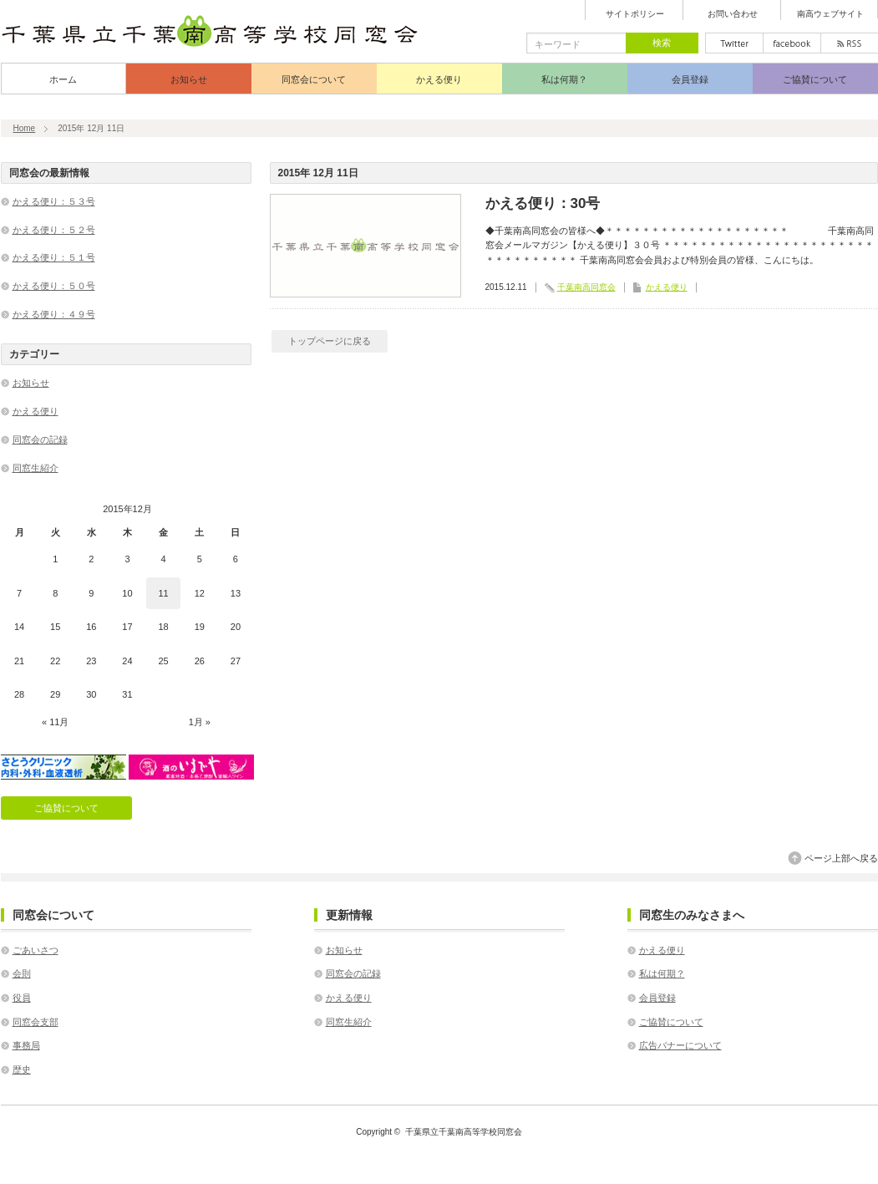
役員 (22, 998)
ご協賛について (815, 79)
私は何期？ (564, 79)
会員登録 (690, 79)
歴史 (22, 1070)
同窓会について (314, 79)
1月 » (200, 722)
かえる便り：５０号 (54, 286)
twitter (734, 43)
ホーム (63, 79)
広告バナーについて (680, 1045)
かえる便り (439, 79)
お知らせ (188, 79)
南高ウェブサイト (830, 14)
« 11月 (55, 722)
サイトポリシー (635, 14)
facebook (792, 43)
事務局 (26, 1045)
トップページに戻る (329, 341)
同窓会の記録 (40, 439)
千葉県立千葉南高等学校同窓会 (463, 1131)
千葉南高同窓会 (586, 287)
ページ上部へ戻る (841, 858)
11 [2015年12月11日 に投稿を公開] (164, 593)
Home (24, 128)
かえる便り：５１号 (54, 257)
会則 (22, 973)
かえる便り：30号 (543, 203)
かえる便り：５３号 (54, 201)
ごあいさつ (35, 950)
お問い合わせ (733, 14)
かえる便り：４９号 (54, 314)
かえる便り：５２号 (54, 230)
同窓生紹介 (35, 468)
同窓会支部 (35, 1022)
